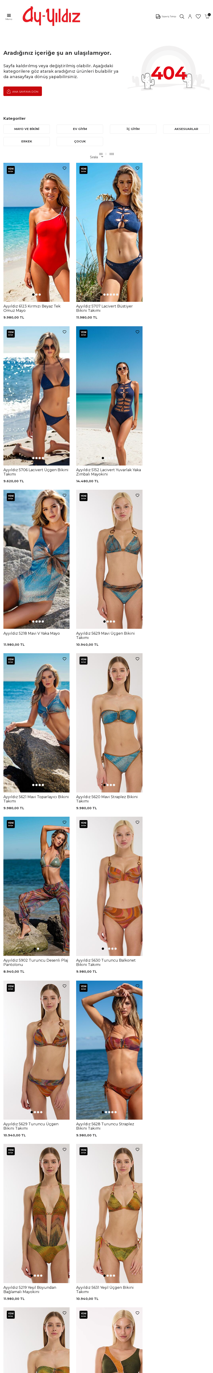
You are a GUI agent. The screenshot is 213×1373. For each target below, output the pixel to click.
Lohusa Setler (14, 1247)
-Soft (82, 1368)
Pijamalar (10, 1226)
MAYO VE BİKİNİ (26, 129)
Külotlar (9, 1219)
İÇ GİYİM (133, 129)
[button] (32, 251)
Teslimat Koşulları (111, 1235)
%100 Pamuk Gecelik (68, 1237)
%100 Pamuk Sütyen (67, 1217)
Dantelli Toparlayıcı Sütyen (65, 1202)
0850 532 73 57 (110, 1201)
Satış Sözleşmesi (111, 1229)
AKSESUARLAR (186, 129)
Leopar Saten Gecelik (68, 1250)
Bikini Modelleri (15, 1213)
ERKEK (26, 141)
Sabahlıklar (11, 1260)
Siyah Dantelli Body (66, 1230)
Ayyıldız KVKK (14, 1275)
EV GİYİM (80, 129)
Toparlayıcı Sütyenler (19, 1233)
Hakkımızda (12, 1295)
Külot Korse (60, 1244)
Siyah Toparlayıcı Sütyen (69, 1210)
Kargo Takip (107, 1208)
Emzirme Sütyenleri (19, 1253)
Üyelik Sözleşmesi (112, 1215)
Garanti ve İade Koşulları (117, 1222)
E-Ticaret (93, 1368)
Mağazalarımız (14, 1289)
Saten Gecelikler (16, 1240)
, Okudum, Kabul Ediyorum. (44, 1172)
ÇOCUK (80, 141)
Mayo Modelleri (15, 1206)
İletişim (9, 1302)
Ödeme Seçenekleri (114, 1249)
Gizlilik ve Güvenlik (112, 1242)
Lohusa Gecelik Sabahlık (70, 1223)
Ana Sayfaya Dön (22, 91)
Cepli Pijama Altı (63, 1257)
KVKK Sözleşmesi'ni (26, 1171)
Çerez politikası (15, 1282)
